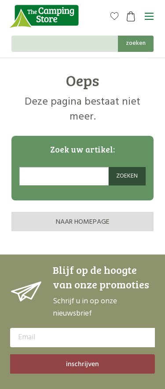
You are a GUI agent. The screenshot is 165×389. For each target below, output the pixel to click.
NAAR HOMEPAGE (83, 222)
